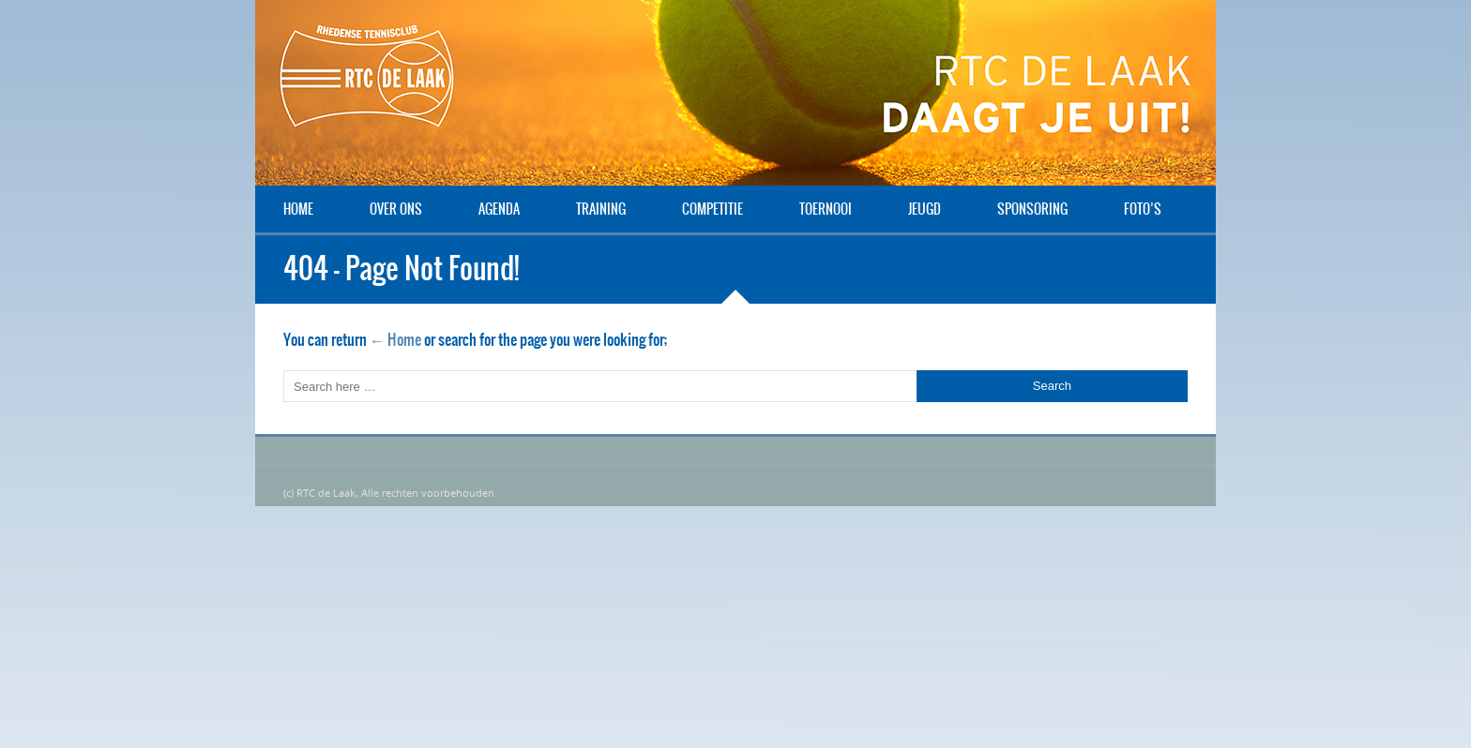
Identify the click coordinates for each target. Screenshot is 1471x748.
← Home (395, 339)
